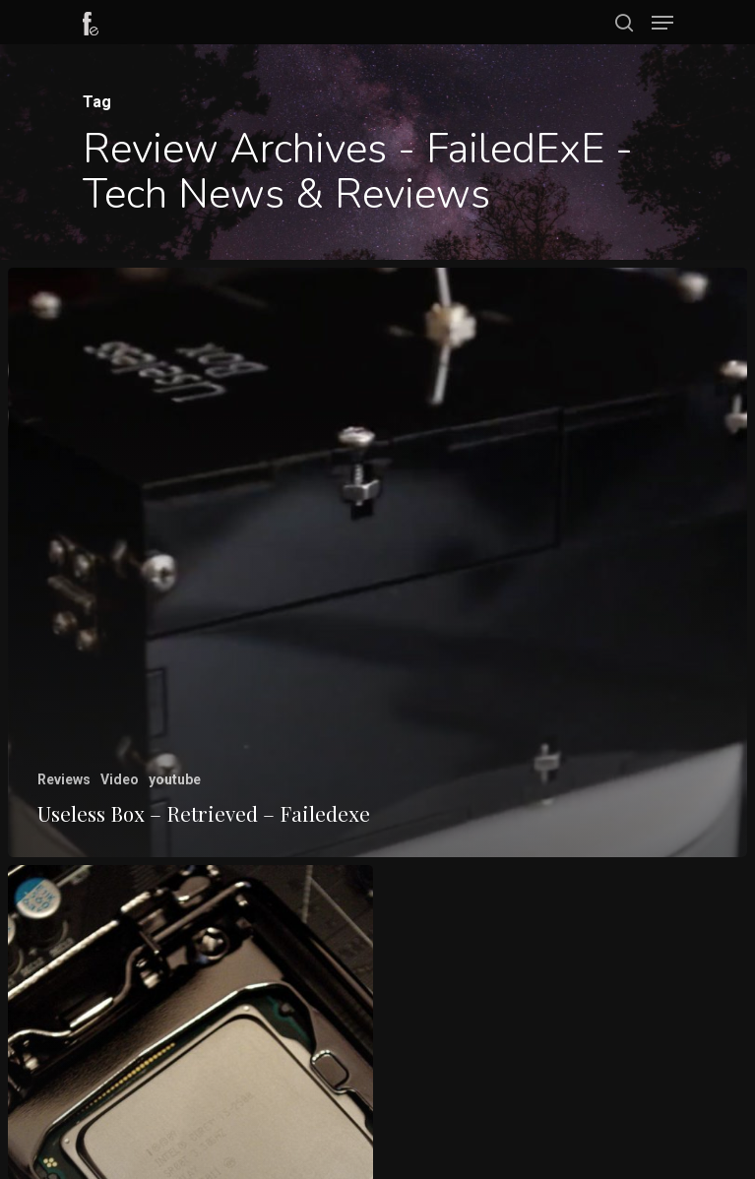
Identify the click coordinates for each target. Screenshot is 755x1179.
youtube (175, 779)
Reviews (64, 779)
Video (119, 779)
